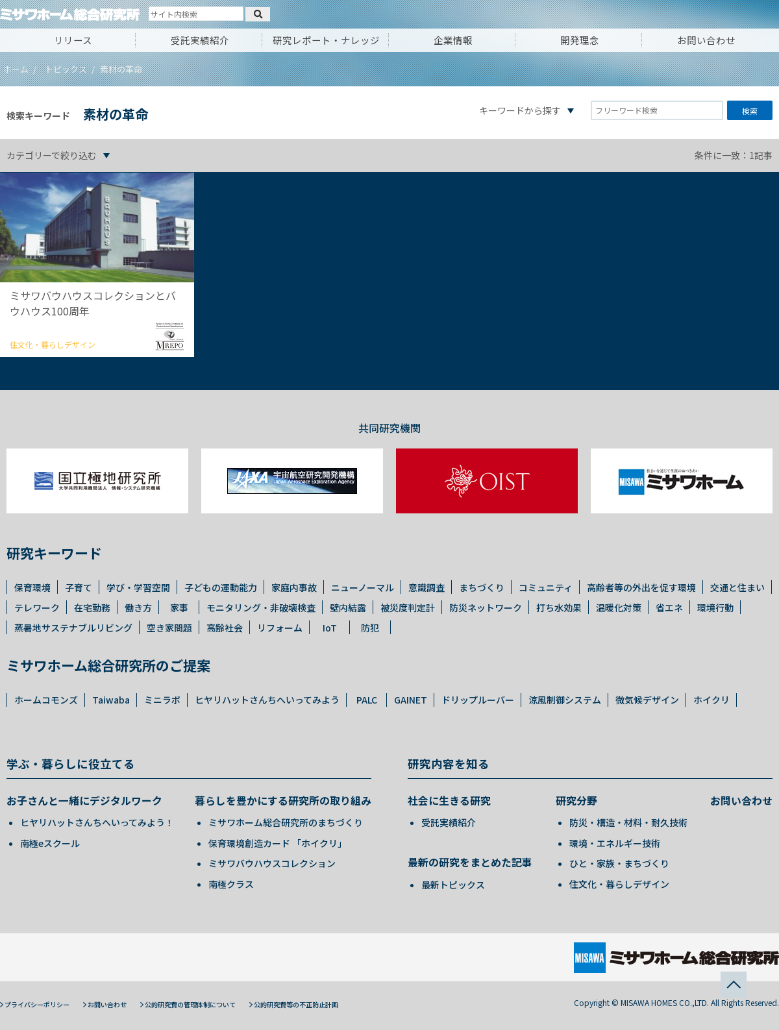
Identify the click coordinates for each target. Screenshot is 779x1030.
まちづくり (481, 587)
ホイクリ (711, 699)
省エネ (669, 607)
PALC (366, 699)
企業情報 (453, 40)
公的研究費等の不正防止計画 (296, 1004)
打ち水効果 (559, 607)
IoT (330, 627)
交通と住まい (737, 587)
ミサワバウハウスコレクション (272, 863)
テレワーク (37, 607)
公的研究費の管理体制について (190, 1004)
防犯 (370, 627)
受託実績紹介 (200, 40)
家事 (179, 607)
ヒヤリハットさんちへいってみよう (267, 699)
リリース (73, 40)
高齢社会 (224, 627)
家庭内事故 (294, 587)
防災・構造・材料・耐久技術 (628, 822)
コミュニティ (546, 587)
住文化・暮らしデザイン (619, 883)
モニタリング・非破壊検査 (260, 607)
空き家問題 (169, 627)
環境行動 (715, 607)
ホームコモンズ (46, 699)
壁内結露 (348, 607)
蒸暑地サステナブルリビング (73, 627)
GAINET (410, 699)
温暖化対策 (618, 607)
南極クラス (231, 883)
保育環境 (32, 587)
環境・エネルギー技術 (614, 843)
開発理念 (579, 40)
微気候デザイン (647, 699)
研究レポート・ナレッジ (326, 40)
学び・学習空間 (138, 587)
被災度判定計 (407, 607)
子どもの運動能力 (220, 587)
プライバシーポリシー (37, 1004)
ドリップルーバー (477, 699)
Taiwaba (111, 699)
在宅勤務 (92, 607)
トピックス (66, 69)
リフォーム (280, 627)
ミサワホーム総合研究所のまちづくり (285, 822)
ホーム (16, 69)
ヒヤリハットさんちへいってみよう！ (97, 822)
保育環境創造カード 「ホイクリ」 (277, 843)
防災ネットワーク (485, 607)
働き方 (138, 607)
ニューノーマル (362, 587)
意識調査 (426, 587)
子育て (78, 587)
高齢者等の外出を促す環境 (641, 587)
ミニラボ (162, 699)
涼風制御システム (564, 699)
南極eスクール (50, 843)
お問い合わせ (706, 40)
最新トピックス (453, 884)
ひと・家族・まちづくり (619, 863)
